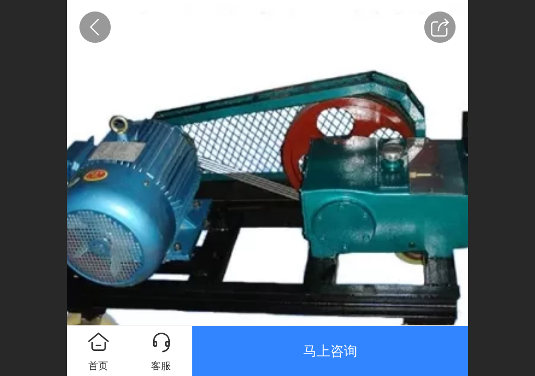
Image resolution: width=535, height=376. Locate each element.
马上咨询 (330, 351)
